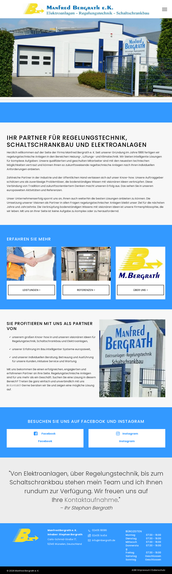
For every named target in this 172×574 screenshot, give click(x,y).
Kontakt (15, 385)
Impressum (144, 570)
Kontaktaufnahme (91, 500)
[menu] (164, 9)
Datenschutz (158, 570)
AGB (134, 570)
